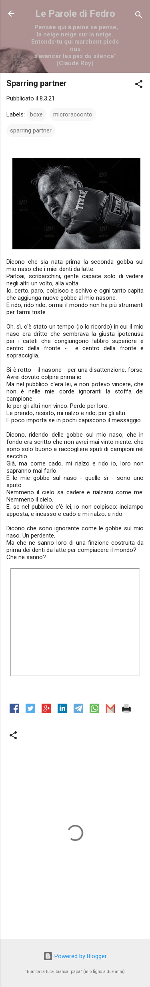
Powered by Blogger (75, 956)
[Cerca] (139, 16)
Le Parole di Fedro (75, 13)
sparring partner (31, 130)
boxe (36, 114)
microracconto (72, 114)
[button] (139, 85)
